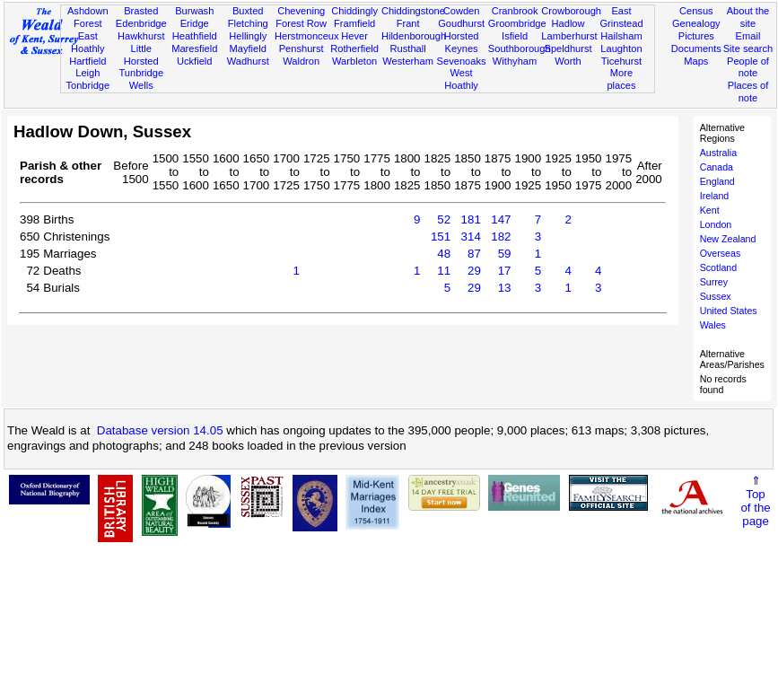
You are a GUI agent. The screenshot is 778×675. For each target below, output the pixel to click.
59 (504, 253)
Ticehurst (621, 61)
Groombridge (517, 23)
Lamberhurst (569, 36)
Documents (696, 48)
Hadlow (568, 23)
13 (504, 287)
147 (501, 219)
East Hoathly (88, 42)
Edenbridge (141, 23)
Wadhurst (248, 61)
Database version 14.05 (160, 430)
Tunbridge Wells (140, 79)
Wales (713, 325)
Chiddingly (354, 10)
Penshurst (301, 48)
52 (443, 219)
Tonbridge (87, 85)
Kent (710, 210)
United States (728, 310)
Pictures (696, 36)
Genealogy (696, 23)
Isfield (515, 36)
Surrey (714, 281)
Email (748, 36)
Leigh (87, 72)
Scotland (718, 267)
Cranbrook (515, 10)
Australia (718, 152)
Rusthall (408, 48)
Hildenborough (413, 36)
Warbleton (354, 61)
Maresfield (194, 48)
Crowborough (571, 10)
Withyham (515, 61)
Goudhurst (461, 23)
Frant (408, 23)
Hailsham (621, 36)
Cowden (461, 10)
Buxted (248, 10)
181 (471, 219)
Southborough (519, 48)
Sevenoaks (461, 61)
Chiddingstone (413, 10)
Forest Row (301, 23)
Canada (716, 167)
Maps (696, 61)
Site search (748, 48)
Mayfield (248, 48)
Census (696, 10)
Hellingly (248, 36)
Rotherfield (354, 48)
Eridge (194, 23)
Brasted (141, 10)
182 (501, 236)
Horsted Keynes (461, 42)
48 (443, 253)
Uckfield (195, 61)
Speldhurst (567, 48)
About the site (748, 17)
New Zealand (728, 238)
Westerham (407, 61)
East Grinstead (621, 17)
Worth (568, 61)
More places (621, 79)
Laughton (621, 48)
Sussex (715, 296)
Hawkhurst (141, 36)
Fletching (248, 23)
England (717, 181)
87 (474, 253)
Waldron (301, 61)
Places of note (748, 91)
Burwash (194, 10)
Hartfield (87, 61)
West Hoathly (461, 79)
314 (471, 236)
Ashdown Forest (88, 17)
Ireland (715, 195)
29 (474, 270)
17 (504, 270)
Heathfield (194, 36)
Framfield (354, 23)
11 (443, 270)
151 (440, 236)
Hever (354, 36)
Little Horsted (141, 54)
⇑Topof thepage (755, 501)
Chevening (301, 10)
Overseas (720, 253)
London (716, 224)
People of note (748, 67)
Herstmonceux (307, 36)
